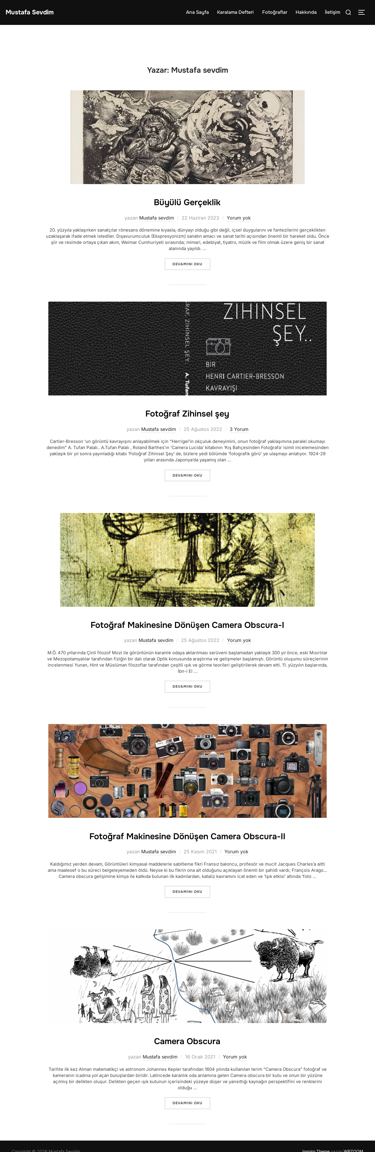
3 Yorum (239, 429)
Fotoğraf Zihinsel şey (187, 412)
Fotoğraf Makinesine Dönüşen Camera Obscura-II (187, 842)
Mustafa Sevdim (35, 12)
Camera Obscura (187, 1054)
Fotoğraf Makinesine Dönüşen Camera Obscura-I (187, 623)
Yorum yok (239, 217)
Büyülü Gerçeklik (187, 201)
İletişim (332, 12)
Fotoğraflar (274, 12)
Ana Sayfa (197, 12)
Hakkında (306, 12)
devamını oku (191, 263)
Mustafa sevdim (156, 217)
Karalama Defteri (235, 12)
